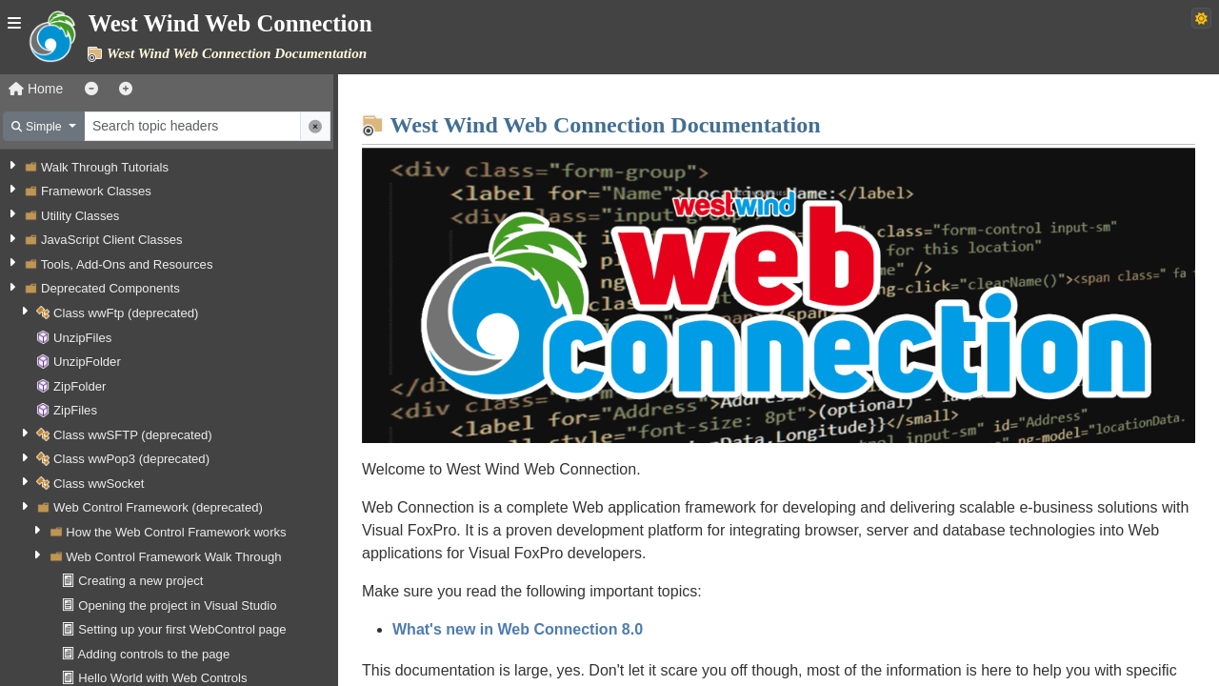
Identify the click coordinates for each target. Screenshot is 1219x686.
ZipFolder (79, 386)
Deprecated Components (110, 288)
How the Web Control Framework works (176, 532)
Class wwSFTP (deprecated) (132, 435)
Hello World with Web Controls (162, 678)
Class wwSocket (98, 483)
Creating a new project (140, 581)
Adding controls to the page (154, 654)
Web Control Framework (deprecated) (158, 507)
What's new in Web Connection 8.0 (517, 629)
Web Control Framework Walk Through (173, 557)
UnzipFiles (82, 338)
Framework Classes (96, 191)
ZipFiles (75, 410)
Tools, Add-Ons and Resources (127, 264)
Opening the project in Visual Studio (177, 605)
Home (36, 88)
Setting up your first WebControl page (182, 629)
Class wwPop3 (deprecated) (131, 459)
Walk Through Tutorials (105, 167)
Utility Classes (80, 216)
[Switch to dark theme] (1201, 18)
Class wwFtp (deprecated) (125, 313)
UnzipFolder (87, 361)
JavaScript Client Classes (112, 239)
